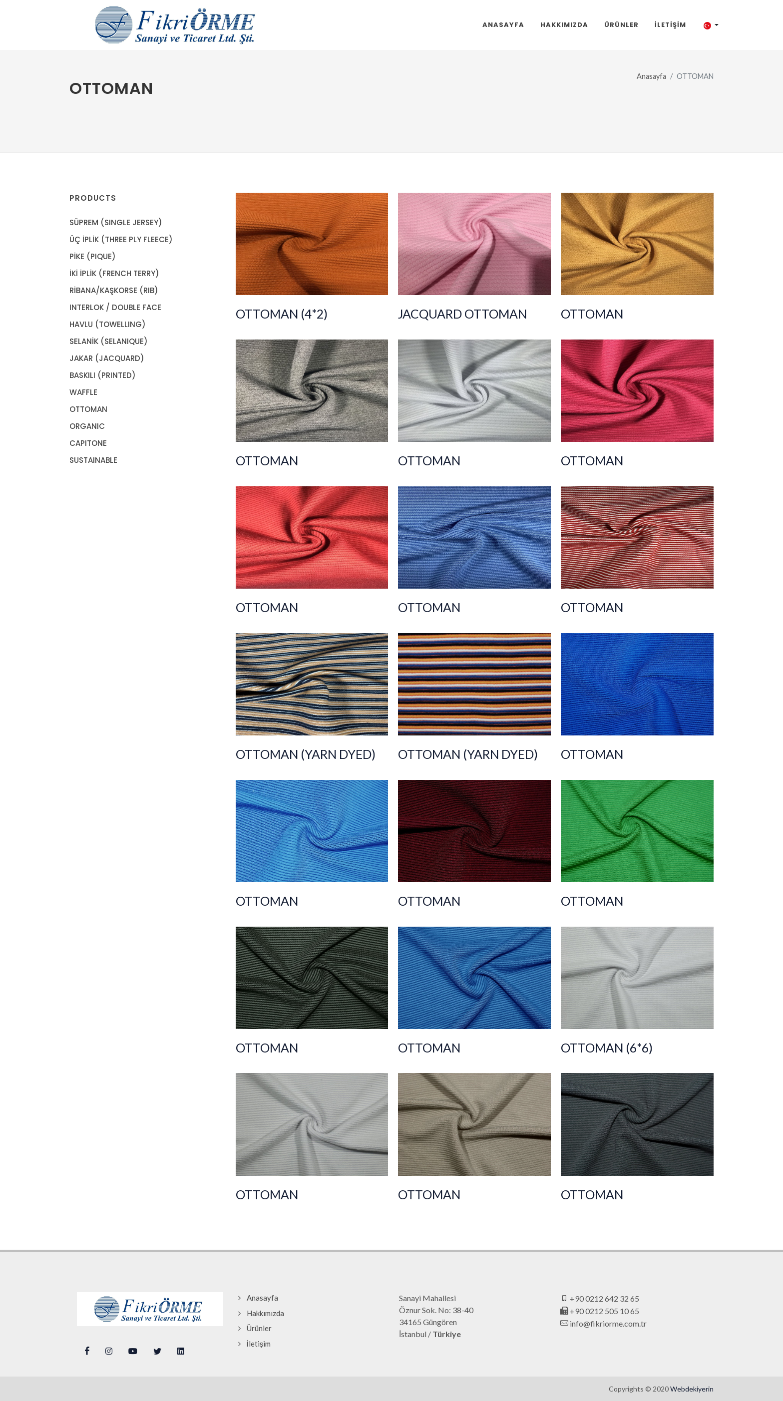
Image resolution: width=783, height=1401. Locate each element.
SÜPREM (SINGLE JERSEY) (115, 222)
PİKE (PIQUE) (92, 256)
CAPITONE (88, 443)
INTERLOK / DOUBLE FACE (115, 307)
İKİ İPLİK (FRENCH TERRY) (114, 273)
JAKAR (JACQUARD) (106, 358)
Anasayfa (651, 76)
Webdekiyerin (692, 1389)
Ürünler (259, 1328)
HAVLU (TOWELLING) (107, 324)
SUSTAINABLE (93, 460)
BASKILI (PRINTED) (102, 375)
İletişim (259, 1343)
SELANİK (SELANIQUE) (108, 341)
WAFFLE (83, 392)
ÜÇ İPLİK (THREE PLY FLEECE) (121, 239)
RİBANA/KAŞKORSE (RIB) (113, 290)
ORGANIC (87, 426)
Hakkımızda (265, 1313)
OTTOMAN (88, 409)
